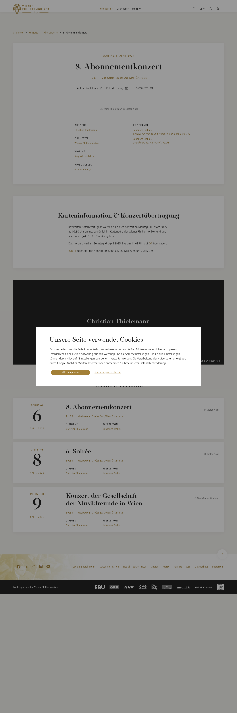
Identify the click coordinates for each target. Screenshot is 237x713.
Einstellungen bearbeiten (107, 372)
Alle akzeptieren (70, 372)
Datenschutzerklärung (153, 363)
